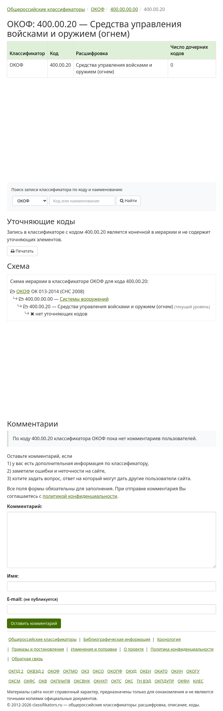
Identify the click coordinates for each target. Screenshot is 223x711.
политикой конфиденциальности (80, 496)
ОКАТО (161, 671)
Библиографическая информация (116, 639)
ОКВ (43, 681)
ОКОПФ (114, 671)
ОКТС (116, 681)
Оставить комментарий (34, 623)
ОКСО (98, 671)
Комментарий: (24, 506)
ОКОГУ (193, 671)
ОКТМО (70, 671)
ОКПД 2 (16, 671)
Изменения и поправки (94, 649)
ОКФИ (184, 681)
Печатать (22, 251)
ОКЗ (85, 671)
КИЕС (198, 681)
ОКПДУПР (164, 681)
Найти (128, 200)
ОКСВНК (82, 681)
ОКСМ (14, 681)
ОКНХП (100, 681)
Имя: (13, 576)
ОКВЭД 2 (35, 671)
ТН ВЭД (144, 681)
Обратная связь (27, 658)
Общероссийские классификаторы (42, 639)
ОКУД (131, 671)
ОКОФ (23, 291)
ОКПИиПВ (60, 681)
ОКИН (177, 671)
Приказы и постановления (38, 649)
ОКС (129, 681)
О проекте (134, 649)
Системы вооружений (84, 299)
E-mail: (32, 599)
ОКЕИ (145, 671)
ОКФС (29, 681)
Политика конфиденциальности (181, 649)
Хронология (169, 639)
